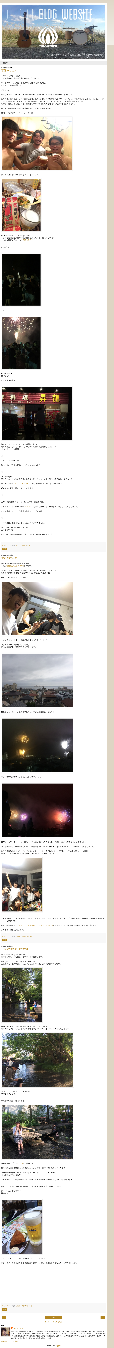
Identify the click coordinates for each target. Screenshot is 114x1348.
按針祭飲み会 (9, 557)
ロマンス (27, 507)
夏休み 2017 (8, 70)
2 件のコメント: (27, 1306)
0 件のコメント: (26, 545)
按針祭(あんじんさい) (15, 566)
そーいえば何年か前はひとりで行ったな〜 (36, 925)
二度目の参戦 (26, 240)
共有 (4, 549)
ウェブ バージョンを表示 (53, 1322)
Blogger (57, 1346)
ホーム (53, 1317)
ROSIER (25, 483)
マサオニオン (18, 1328)
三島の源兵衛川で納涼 (14, 948)
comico (20, 1163)
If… (16, 483)
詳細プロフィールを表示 (9, 1341)
